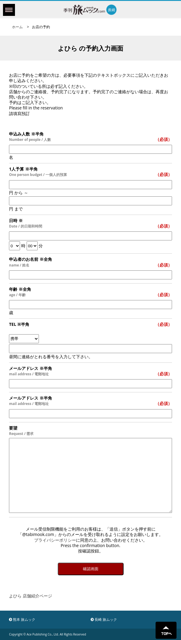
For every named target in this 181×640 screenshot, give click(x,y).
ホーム (17, 26)
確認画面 (90, 569)
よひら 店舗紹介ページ (30, 596)
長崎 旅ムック (104, 619)
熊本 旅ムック (22, 619)
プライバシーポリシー (55, 540)
